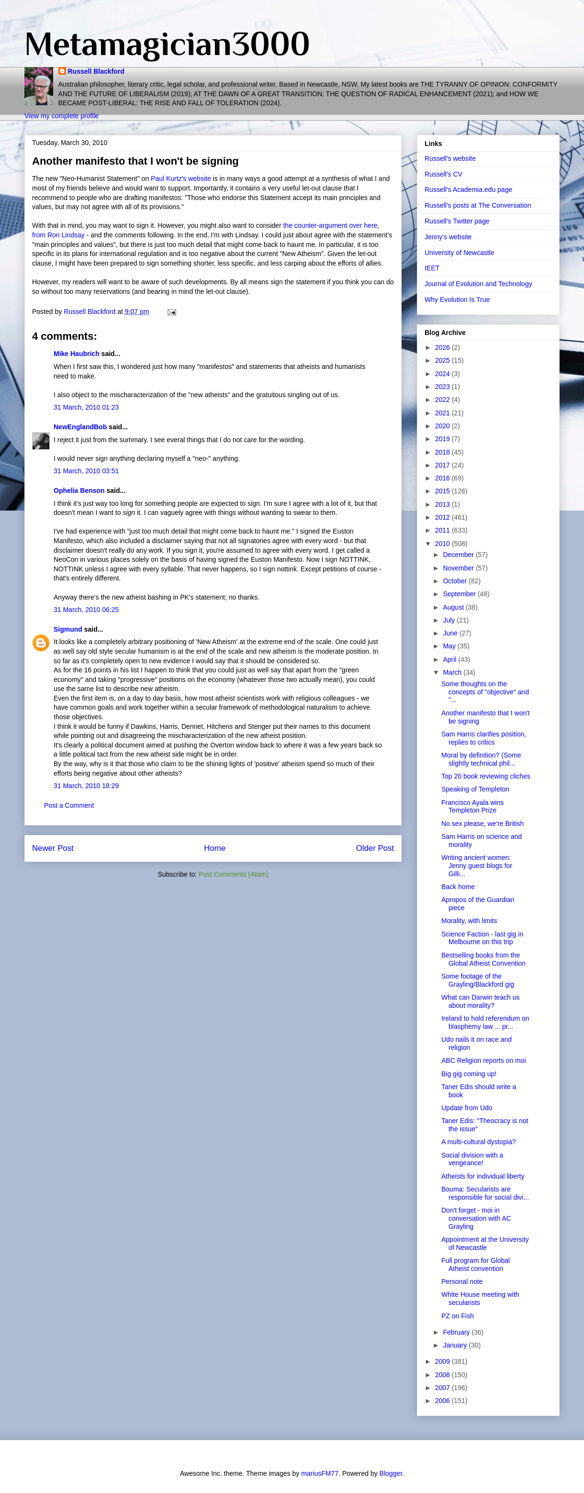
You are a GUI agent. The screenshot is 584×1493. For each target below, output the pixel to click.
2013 (443, 504)
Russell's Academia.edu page (468, 189)
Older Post (375, 848)
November (459, 568)
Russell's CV (443, 174)
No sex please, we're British (482, 823)
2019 (443, 439)
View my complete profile (61, 116)
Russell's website (450, 158)
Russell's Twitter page (457, 221)
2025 (443, 360)
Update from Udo (467, 1108)
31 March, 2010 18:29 (86, 786)
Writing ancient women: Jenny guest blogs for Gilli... (476, 866)
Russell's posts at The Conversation (478, 205)
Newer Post (53, 848)
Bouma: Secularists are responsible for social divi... (485, 1193)
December (459, 554)
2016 (443, 478)
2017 (443, 465)
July (450, 620)
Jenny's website (448, 237)
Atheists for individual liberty (483, 1176)
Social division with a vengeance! (472, 1159)
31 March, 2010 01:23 (86, 407)
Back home (458, 887)
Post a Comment (69, 805)
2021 (443, 413)
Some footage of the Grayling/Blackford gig (477, 980)
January (456, 1345)
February (457, 1332)
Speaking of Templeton (475, 789)
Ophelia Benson (79, 490)
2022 (443, 399)
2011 (443, 530)
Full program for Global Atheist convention (475, 1264)
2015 (443, 491)
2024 (443, 374)
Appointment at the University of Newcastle (485, 1243)
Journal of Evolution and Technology (478, 284)
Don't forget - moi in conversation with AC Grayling (476, 1218)
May (450, 646)
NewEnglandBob (80, 427)
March (453, 672)
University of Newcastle (459, 252)
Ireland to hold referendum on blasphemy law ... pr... (485, 1022)
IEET (432, 268)
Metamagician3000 (167, 43)
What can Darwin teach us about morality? (480, 1001)
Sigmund (68, 629)
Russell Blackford (96, 71)
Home (214, 848)
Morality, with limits (469, 921)
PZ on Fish (457, 1316)
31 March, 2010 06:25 (86, 609)
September (460, 594)
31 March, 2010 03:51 (86, 471)
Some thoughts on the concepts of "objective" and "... (485, 692)
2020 (443, 426)
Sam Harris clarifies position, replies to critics (483, 738)
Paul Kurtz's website (182, 178)
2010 (443, 543)
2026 (443, 347)
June (451, 633)
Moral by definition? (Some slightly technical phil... (481, 759)
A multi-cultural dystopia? (478, 1142)
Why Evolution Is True (457, 299)
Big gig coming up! (468, 1074)
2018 (443, 452)
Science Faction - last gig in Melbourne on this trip (482, 938)
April (450, 659)
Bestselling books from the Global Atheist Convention (483, 959)
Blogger (391, 1473)
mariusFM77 (319, 1473)
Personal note (462, 1281)
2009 (443, 1361)
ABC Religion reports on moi (483, 1060)
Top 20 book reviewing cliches (485, 776)
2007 (443, 1388)
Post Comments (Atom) (233, 874)
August (454, 607)
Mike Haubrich (77, 353)
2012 (443, 517)
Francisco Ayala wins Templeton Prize (472, 806)
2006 (443, 1400)
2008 (443, 1375)
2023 (443, 386)
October (456, 581)
